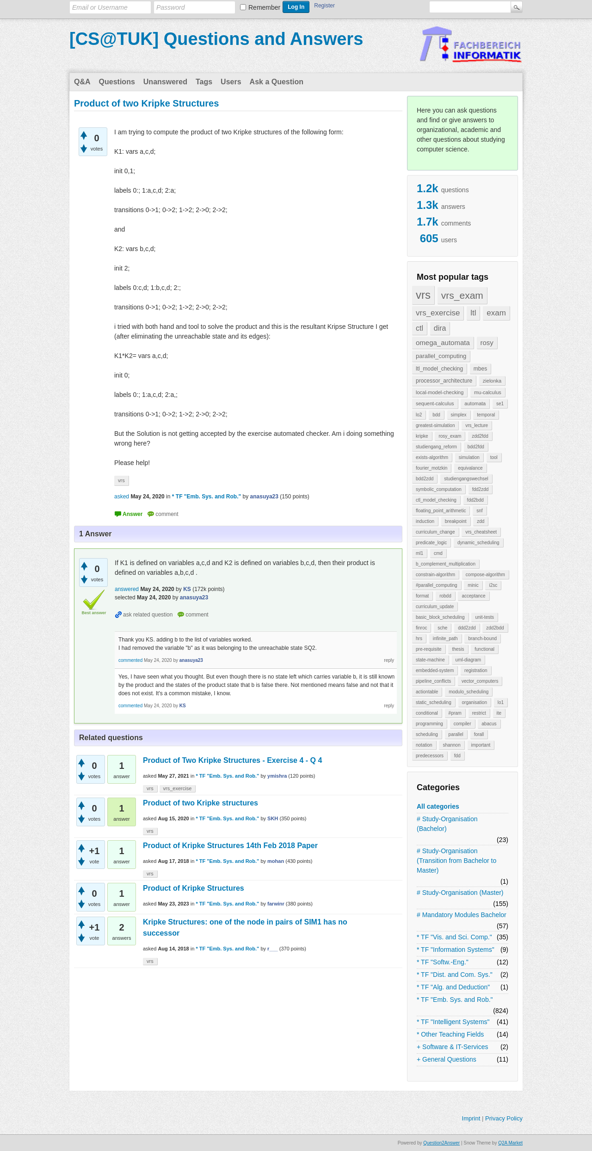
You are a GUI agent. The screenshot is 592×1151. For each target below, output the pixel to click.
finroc (421, 627)
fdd (457, 755)
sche (442, 627)
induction (425, 521)
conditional (427, 713)
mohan (275, 861)
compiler (462, 723)
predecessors (430, 755)
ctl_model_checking (436, 500)
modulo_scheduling (468, 691)
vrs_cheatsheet (481, 532)
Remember (264, 7)
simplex (459, 414)
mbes (480, 368)
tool (494, 457)
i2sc (493, 585)
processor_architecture (444, 380)
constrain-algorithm (435, 574)
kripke (422, 436)
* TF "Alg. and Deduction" (453, 987)
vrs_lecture (476, 425)
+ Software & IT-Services (452, 1046)
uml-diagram (468, 659)
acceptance (473, 595)
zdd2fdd (480, 436)
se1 (500, 403)
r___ (272, 948)
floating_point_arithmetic (441, 510)
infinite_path (445, 638)
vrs (423, 295)
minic (473, 585)
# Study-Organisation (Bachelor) (447, 823)
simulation (469, 457)
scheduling (427, 734)
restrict (479, 713)
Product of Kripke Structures (193, 888)
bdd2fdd (476, 446)
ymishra (277, 776)
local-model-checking (439, 392)
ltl (473, 312)
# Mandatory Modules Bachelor (461, 914)
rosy (487, 342)
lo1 (501, 702)
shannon (451, 745)
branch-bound (482, 638)
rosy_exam (449, 436)
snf (479, 510)
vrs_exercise (438, 312)
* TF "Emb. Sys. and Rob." (455, 999)
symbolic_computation (439, 489)
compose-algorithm (485, 574)
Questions (117, 82)
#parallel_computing (436, 585)
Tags (204, 82)
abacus (488, 723)
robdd (445, 595)
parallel (456, 734)
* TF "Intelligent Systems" (453, 1021)
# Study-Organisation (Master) (460, 892)
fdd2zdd (480, 489)
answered (127, 589)
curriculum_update (435, 606)
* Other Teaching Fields (450, 1034)
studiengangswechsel (466, 478)
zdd (480, 521)
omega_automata (443, 342)
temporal (486, 414)
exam (496, 312)
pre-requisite (429, 649)
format (422, 595)
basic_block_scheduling (440, 617)
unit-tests (484, 617)
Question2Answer (441, 1142)
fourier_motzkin (431, 468)
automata (475, 403)
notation (424, 745)
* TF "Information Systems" (455, 949)
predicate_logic (431, 542)
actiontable (427, 691)
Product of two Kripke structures (200, 803)
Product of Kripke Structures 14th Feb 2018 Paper (230, 845)
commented (130, 660)
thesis (458, 649)
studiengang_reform (436, 446)
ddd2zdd (466, 627)
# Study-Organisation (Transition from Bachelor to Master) (456, 860)
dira (440, 328)
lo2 (419, 414)
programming (429, 723)
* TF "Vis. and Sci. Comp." (454, 937)
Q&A (82, 82)
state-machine (430, 659)
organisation (474, 702)
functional (484, 649)
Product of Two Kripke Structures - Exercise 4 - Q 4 (232, 760)
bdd (436, 414)
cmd (438, 553)
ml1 (419, 553)
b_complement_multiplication (445, 563)
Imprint (471, 1118)
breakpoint (456, 521)
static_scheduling (433, 702)
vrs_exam (462, 295)
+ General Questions (446, 1059)
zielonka (492, 381)
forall (479, 734)
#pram (455, 713)
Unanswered (165, 82)
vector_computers (480, 681)
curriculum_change (435, 532)
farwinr (275, 903)
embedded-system (435, 670)
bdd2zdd (424, 478)
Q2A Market (510, 1142)
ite (499, 713)
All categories (438, 806)
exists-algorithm (432, 457)
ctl (419, 328)
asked (121, 496)
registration (475, 670)
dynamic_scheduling (478, 542)
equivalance (470, 468)
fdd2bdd (475, 500)
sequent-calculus (435, 403)
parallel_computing (441, 355)
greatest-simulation (435, 425)
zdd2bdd (495, 627)
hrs (419, 638)
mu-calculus (487, 392)
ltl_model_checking (439, 368)
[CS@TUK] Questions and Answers (216, 39)
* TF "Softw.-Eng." (443, 962)
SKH (272, 818)
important (481, 745)
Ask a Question (276, 82)
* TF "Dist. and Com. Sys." (455, 974)
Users (231, 82)
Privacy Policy (504, 1118)
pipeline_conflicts (433, 681)
